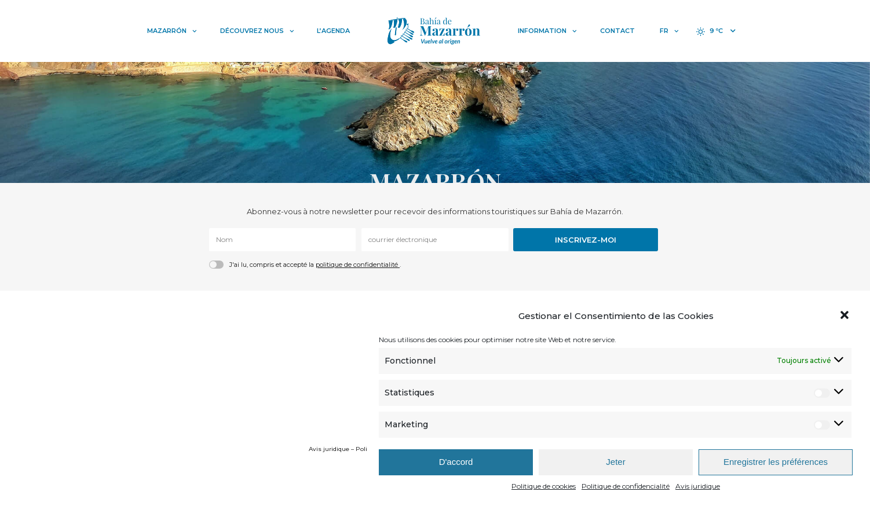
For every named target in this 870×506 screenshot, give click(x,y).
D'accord (456, 462)
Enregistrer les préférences (775, 462)
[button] (846, 316)
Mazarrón (172, 30)
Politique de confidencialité (626, 486)
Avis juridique (697, 486)
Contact (617, 31)
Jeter (615, 462)
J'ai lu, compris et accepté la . (315, 265)
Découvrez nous (257, 30)
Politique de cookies (543, 486)
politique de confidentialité (358, 265)
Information (547, 30)
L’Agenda (333, 31)
